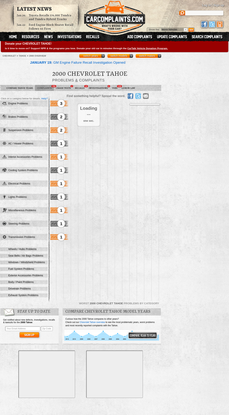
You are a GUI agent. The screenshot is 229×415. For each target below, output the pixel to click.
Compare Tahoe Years (19, 88)
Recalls (81, 87)
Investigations (99, 87)
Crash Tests (64, 87)
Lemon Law (128, 88)
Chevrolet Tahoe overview (92, 322)
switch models (118, 55)
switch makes (147, 55)
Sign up (218, 5)
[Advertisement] (46, 374)
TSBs (115, 87)
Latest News (34, 9)
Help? (44, 98)
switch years (90, 55)
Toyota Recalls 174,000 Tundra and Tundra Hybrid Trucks (50, 17)
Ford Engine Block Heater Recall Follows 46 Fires (51, 27)
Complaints (45, 87)
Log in (206, 5)
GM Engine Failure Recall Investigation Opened (77, 62)
